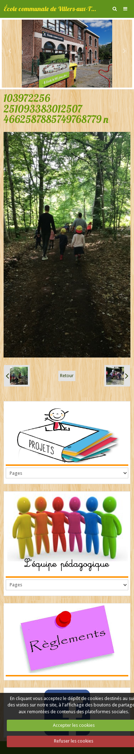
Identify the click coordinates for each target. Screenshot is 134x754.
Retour (67, 375)
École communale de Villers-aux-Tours (51, 9)
